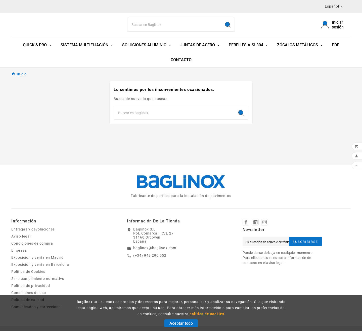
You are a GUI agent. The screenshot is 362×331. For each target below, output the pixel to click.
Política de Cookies (28, 273)
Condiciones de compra (32, 245)
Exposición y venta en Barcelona (40, 266)
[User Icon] (336, 25)
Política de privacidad (30, 287)
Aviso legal (21, 238)
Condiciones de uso (28, 294)
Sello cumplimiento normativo (37, 280)
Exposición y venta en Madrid (37, 259)
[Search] (174, 25)
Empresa (19, 252)
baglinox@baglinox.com (154, 249)
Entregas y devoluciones (33, 231)
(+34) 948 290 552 (149, 257)
